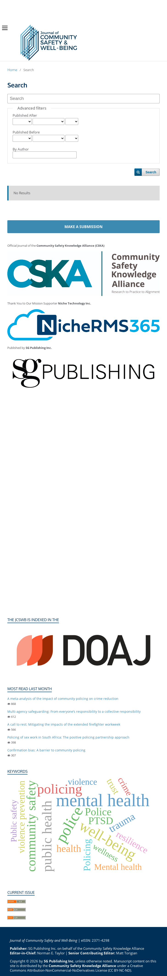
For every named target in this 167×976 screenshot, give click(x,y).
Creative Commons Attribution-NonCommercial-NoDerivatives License (76, 968)
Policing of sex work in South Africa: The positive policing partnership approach (68, 737)
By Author (21, 149)
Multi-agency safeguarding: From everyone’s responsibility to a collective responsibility (74, 711)
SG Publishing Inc (42, 948)
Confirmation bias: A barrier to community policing (46, 750)
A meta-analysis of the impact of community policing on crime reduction (62, 698)
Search (150, 172)
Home (12, 70)
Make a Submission (83, 226)
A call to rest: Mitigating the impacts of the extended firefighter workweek (63, 724)
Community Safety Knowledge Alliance (113, 948)
